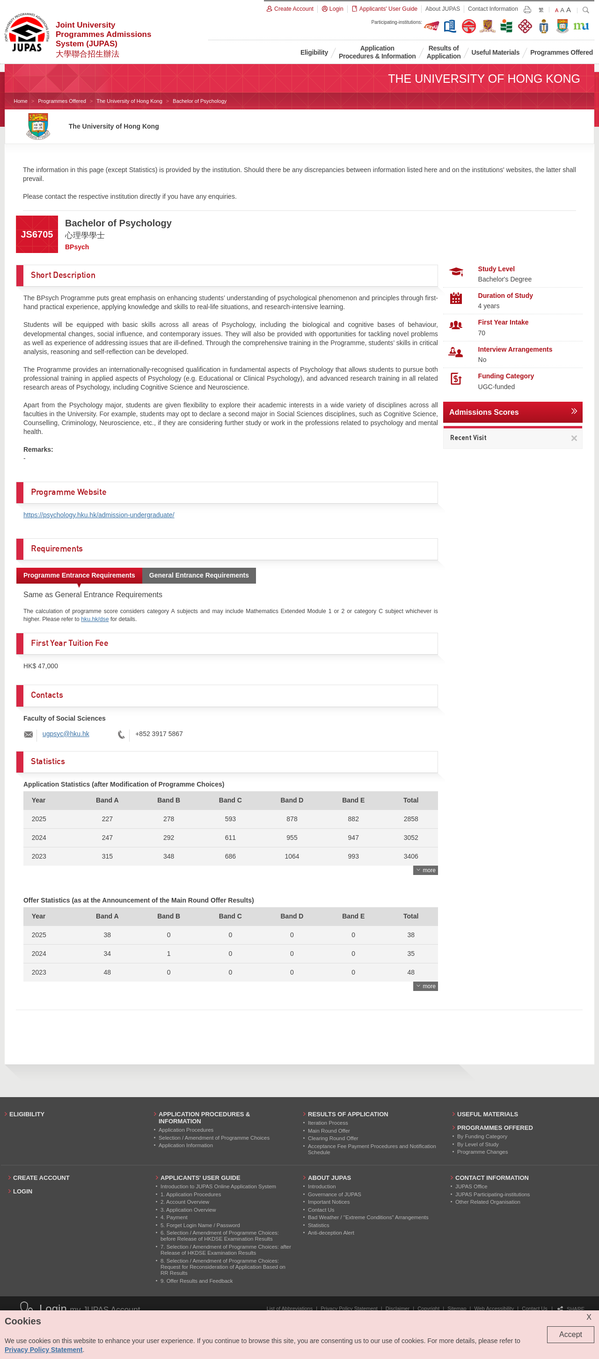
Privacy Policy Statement (349, 1308)
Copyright (428, 1308)
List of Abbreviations (290, 1308)
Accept (570, 1334)
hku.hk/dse (95, 619)
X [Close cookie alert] (589, 1317)
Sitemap (456, 1308)
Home (20, 101)
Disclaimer (397, 1308)
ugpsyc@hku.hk (66, 733)
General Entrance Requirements (199, 575)
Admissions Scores (484, 412)
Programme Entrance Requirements (79, 575)
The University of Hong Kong (129, 101)
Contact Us (534, 1308)
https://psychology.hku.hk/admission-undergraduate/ (99, 515)
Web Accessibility (494, 1308)
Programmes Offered (62, 101)
